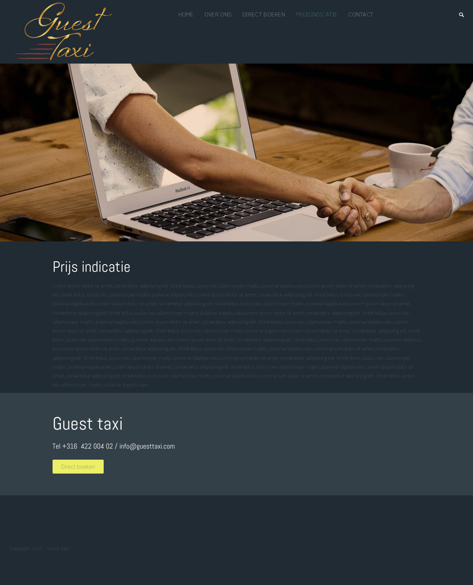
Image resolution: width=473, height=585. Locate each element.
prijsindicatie (316, 14)
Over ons (218, 14)
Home (186, 14)
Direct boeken (263, 14)
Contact (360, 14)
